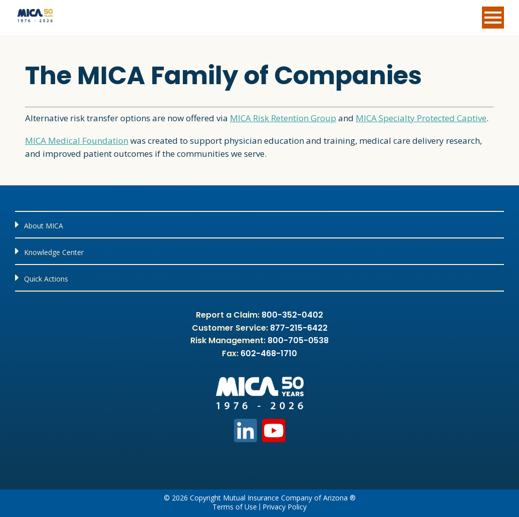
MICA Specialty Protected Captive (421, 118)
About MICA (43, 225)
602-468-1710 (268, 353)
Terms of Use (234, 506)
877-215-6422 (299, 328)
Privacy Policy (285, 506)
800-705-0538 (298, 340)
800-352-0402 (292, 315)
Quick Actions (46, 279)
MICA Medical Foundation (76, 140)
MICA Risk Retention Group (283, 118)
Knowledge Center (54, 252)
